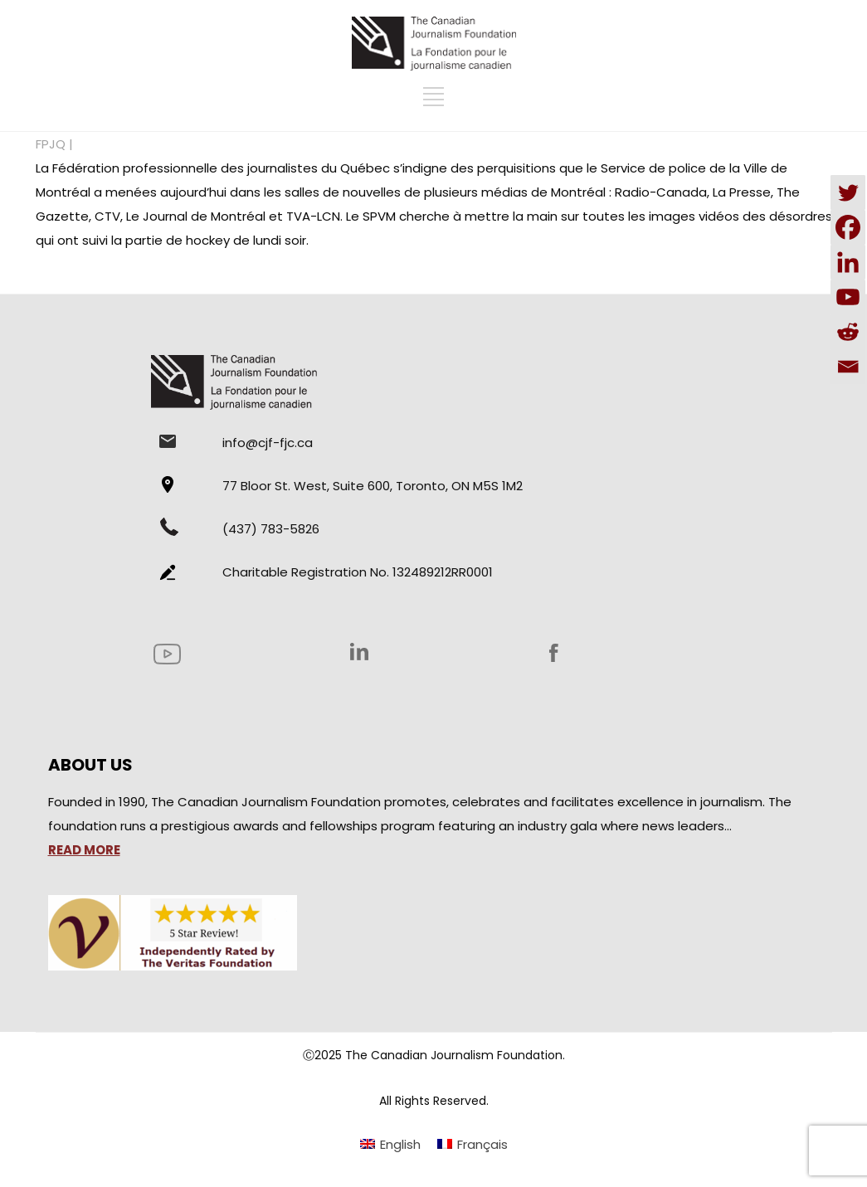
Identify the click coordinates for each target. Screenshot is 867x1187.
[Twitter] (847, 192)
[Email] (847, 366)
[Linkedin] (847, 262)
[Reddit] (847, 331)
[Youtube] (847, 297)
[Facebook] (847, 227)
